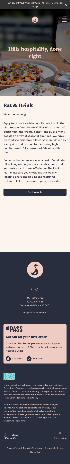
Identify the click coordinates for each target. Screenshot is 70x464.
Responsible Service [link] (54, 448)
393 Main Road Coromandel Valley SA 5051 (35, 303)
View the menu (15, 114)
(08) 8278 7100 (35, 297)
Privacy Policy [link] (13, 448)
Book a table (35, 192)
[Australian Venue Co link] (10, 435)
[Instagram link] (36, 289)
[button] (64, 21)
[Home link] (35, 19)
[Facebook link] (31, 289)
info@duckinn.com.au (35, 312)
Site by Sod (35, 452)
